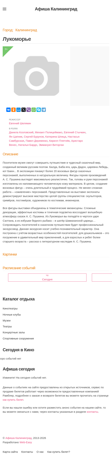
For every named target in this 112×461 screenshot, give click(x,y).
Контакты (27, 451)
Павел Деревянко (37, 140)
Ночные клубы (12, 314)
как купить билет (13, 399)
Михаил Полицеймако (48, 132)
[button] (4, 9)
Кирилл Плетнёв (59, 140)
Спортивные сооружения (18, 338)
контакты (92, 411)
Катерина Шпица (55, 136)
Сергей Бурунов (34, 136)
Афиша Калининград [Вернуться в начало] (56, 8)
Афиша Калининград (18, 437)
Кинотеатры (10, 308)
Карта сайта (10, 451)
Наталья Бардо (27, 144)
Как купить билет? (58, 451)
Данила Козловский (21, 132)
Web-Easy (26, 442)
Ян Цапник (15, 136)
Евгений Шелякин (20, 123)
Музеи (7, 320)
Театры (7, 326)
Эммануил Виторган (51, 144)
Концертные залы (14, 332)
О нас (40, 451)
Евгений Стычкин (74, 132)
